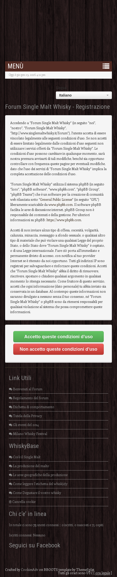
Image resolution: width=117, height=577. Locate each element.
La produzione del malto (29, 466)
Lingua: (61, 87)
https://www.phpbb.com (63, 220)
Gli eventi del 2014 (24, 424)
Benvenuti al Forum (25, 389)
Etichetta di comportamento (31, 407)
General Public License (56, 199)
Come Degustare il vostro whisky (35, 492)
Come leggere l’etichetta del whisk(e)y (38, 483)
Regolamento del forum (28, 398)
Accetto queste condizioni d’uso (58, 336)
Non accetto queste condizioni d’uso (58, 349)
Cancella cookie (22, 501)
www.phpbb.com (60, 204)
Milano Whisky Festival (28, 433)
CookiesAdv (29, 569)
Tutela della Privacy (25, 416)
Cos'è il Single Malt (25, 457)
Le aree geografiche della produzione (38, 475)
